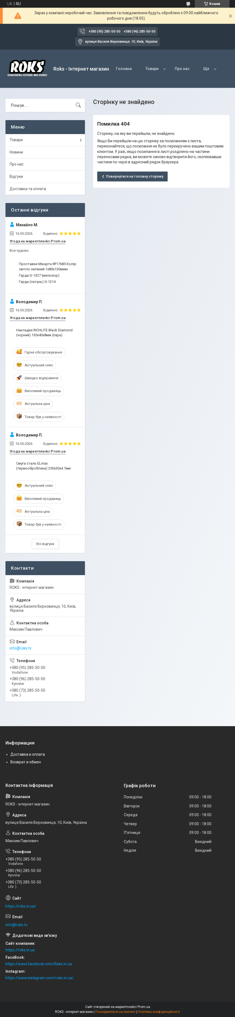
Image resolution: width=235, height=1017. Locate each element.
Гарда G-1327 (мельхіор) (39, 275)
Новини (16, 152)
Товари (152, 68)
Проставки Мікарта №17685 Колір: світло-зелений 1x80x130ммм (48, 266)
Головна (124, 68)
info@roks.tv (20, 648)
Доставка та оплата (28, 189)
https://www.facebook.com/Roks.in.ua (38, 964)
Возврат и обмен (25, 762)
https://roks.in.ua (20, 950)
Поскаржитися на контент (115, 1012)
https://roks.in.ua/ (20, 906)
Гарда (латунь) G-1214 (37, 282)
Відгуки (16, 176)
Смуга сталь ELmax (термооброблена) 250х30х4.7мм (43, 465)
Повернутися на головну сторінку (134, 176)
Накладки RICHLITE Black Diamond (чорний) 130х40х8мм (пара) (44, 332)
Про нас (182, 68)
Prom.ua (143, 1007)
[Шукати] (78, 105)
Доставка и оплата (27, 754)
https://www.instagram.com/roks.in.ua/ (39, 978)
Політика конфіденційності (159, 1012)
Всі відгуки (45, 544)
